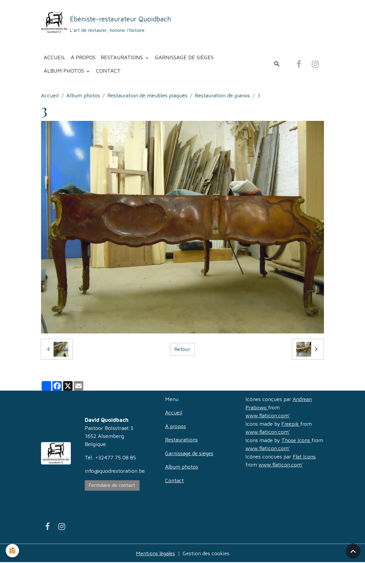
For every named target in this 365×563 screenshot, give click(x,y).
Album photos (64, 72)
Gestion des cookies (207, 553)
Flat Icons (304, 456)
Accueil (54, 58)
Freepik (291, 424)
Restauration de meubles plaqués (147, 96)
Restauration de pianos (222, 96)
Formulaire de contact (112, 486)
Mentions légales (154, 553)
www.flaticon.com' (267, 416)
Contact (108, 72)
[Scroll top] (353, 551)
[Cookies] (12, 550)
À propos (83, 58)
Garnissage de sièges (184, 58)
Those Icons (296, 440)
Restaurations (122, 58)
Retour (182, 350)
